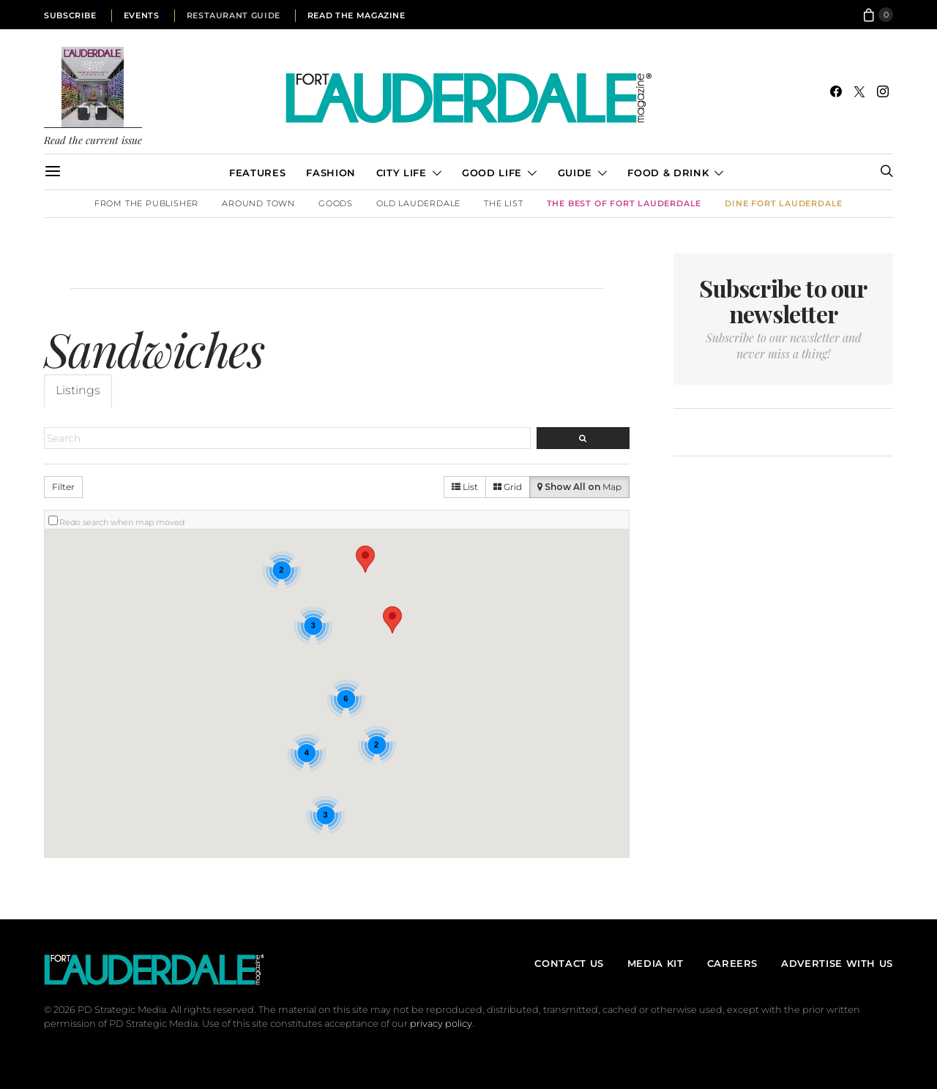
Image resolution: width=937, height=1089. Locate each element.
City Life (401, 172)
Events (142, 15)
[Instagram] (883, 91)
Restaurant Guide (233, 15)
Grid (507, 486)
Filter (63, 486)
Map (579, 486)
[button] (365, 559)
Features (257, 172)
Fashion (330, 172)
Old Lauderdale (418, 203)
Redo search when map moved (121, 522)
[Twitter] (859, 91)
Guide (575, 172)
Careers (732, 963)
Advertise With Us (837, 963)
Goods (335, 203)
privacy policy (441, 1023)
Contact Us (568, 963)
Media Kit (655, 963)
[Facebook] (836, 91)
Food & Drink (668, 172)
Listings (78, 390)
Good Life (492, 172)
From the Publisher (146, 203)
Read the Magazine (356, 15)
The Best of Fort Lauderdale (624, 203)
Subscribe (70, 15)
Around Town (258, 203)
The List (503, 203)
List (465, 486)
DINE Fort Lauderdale (784, 203)
